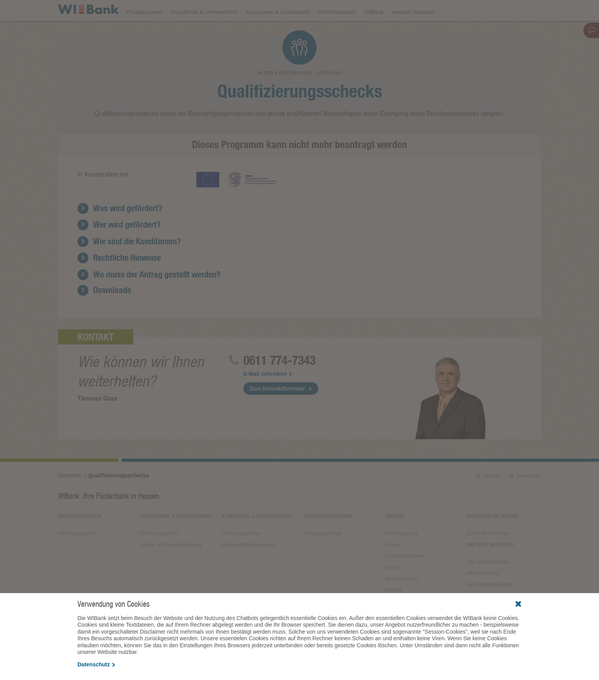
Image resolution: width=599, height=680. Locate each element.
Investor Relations (413, 32)
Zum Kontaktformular (277, 410)
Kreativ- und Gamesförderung (170, 566)
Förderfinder (462, 10)
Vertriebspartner (337, 32)
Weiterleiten (525, 497)
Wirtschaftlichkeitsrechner (248, 566)
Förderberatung (401, 555)
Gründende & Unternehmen (204, 32)
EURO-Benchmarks (487, 555)
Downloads (368, 10)
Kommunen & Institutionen (278, 32)
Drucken (488, 497)
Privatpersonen (144, 32)
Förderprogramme (414, 10)
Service (393, 589)
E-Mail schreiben (267, 395)
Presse (392, 566)
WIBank (374, 32)
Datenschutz (96, 664)
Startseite (69, 497)
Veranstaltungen (324, 10)
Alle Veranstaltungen (488, 583)
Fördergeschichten (404, 577)
